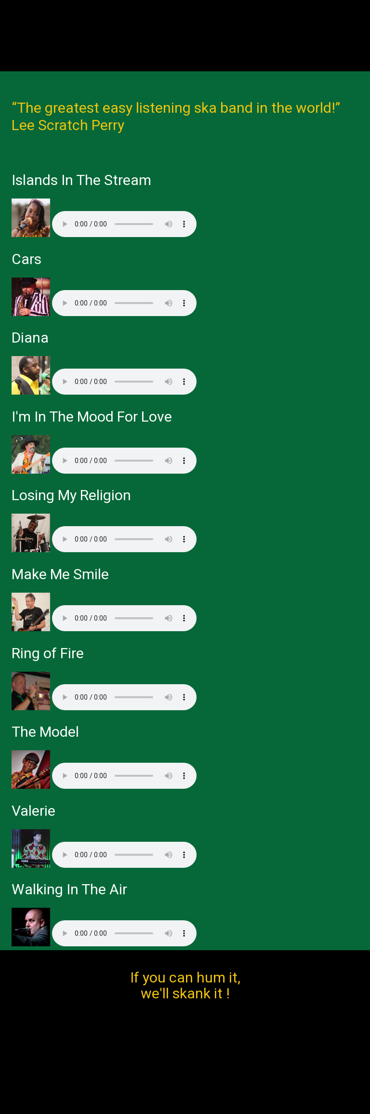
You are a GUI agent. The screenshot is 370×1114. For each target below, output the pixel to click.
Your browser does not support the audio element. (124, 224)
